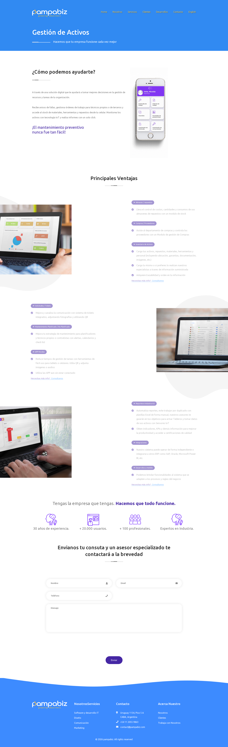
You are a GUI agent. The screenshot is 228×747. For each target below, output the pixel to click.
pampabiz (108, 739)
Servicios (132, 12)
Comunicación (81, 723)
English (192, 12)
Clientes (147, 12)
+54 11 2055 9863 (129, 722)
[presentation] (67, 646)
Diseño (77, 718)
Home (104, 12)
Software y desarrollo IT (86, 713)
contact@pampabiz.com (132, 727)
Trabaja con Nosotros (169, 723)
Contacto (178, 12)
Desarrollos (162, 12)
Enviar (114, 660)
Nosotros (117, 12)
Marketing (79, 728)
